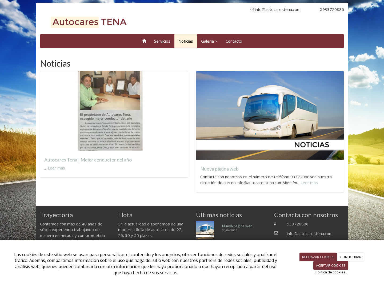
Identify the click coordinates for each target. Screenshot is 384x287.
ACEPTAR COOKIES (331, 265)
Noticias (185, 41)
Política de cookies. (330, 272)
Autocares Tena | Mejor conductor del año (88, 160)
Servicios (162, 41)
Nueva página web (219, 169)
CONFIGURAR (350, 256)
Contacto (234, 41)
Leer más (56, 168)
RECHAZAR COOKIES (318, 256)
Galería (209, 41)
